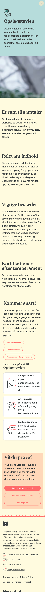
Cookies (6, 582)
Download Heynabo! (21, 582)
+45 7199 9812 (14, 564)
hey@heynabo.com (15, 569)
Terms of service (10, 577)
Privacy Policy (26, 577)
